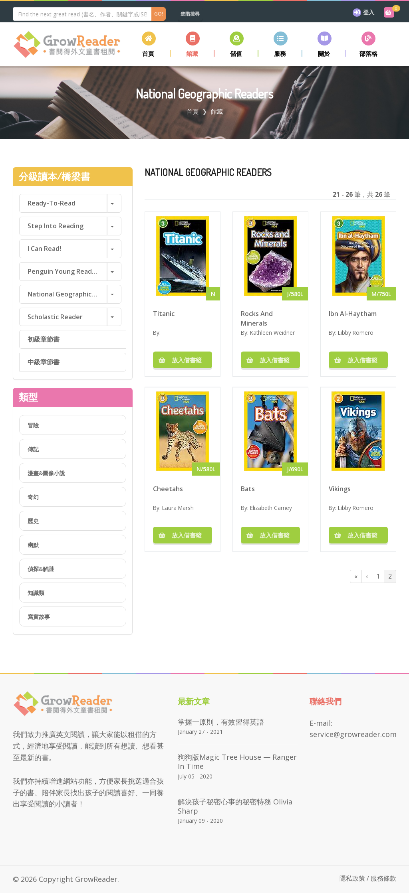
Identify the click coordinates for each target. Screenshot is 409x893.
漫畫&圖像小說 (46, 473)
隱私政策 (352, 878)
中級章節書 (44, 362)
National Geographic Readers (67, 294)
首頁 (193, 111)
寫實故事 (39, 616)
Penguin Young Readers (65, 271)
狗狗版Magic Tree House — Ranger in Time (237, 761)
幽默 (33, 545)
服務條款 (383, 878)
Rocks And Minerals (257, 318)
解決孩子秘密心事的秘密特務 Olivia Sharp (235, 806)
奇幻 (33, 497)
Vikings (340, 488)
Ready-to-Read (51, 203)
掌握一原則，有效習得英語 (221, 722)
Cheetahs (168, 488)
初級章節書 (44, 339)
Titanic (164, 313)
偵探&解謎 (41, 569)
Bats (248, 488)
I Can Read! (44, 248)
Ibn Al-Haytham (353, 313)
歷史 (33, 521)
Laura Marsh (178, 508)
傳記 (33, 449)
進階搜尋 (190, 13)
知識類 (36, 593)
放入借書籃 (182, 360)
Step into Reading (55, 225)
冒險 (33, 425)
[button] (192, 44)
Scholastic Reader (55, 316)
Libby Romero (355, 332)
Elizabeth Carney (271, 508)
